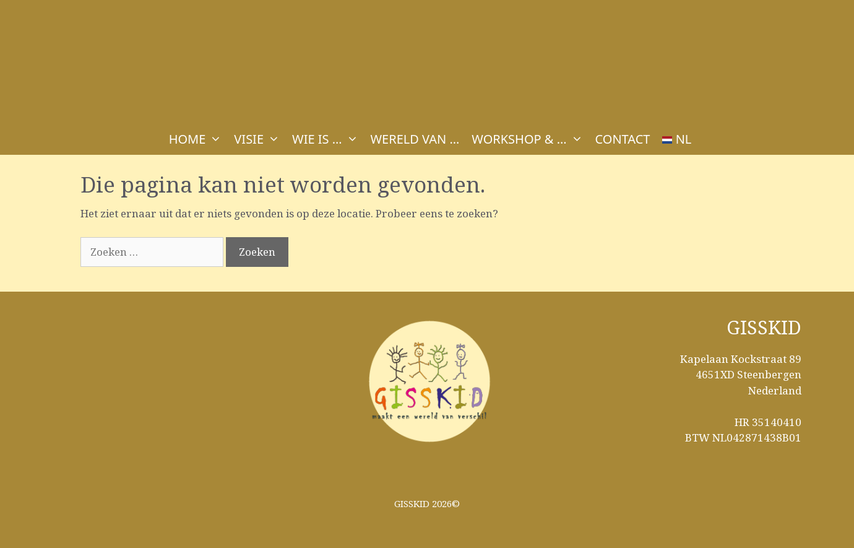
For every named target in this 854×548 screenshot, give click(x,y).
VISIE (260, 139)
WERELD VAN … (415, 139)
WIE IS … (328, 139)
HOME (198, 139)
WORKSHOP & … (530, 139)
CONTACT (622, 139)
